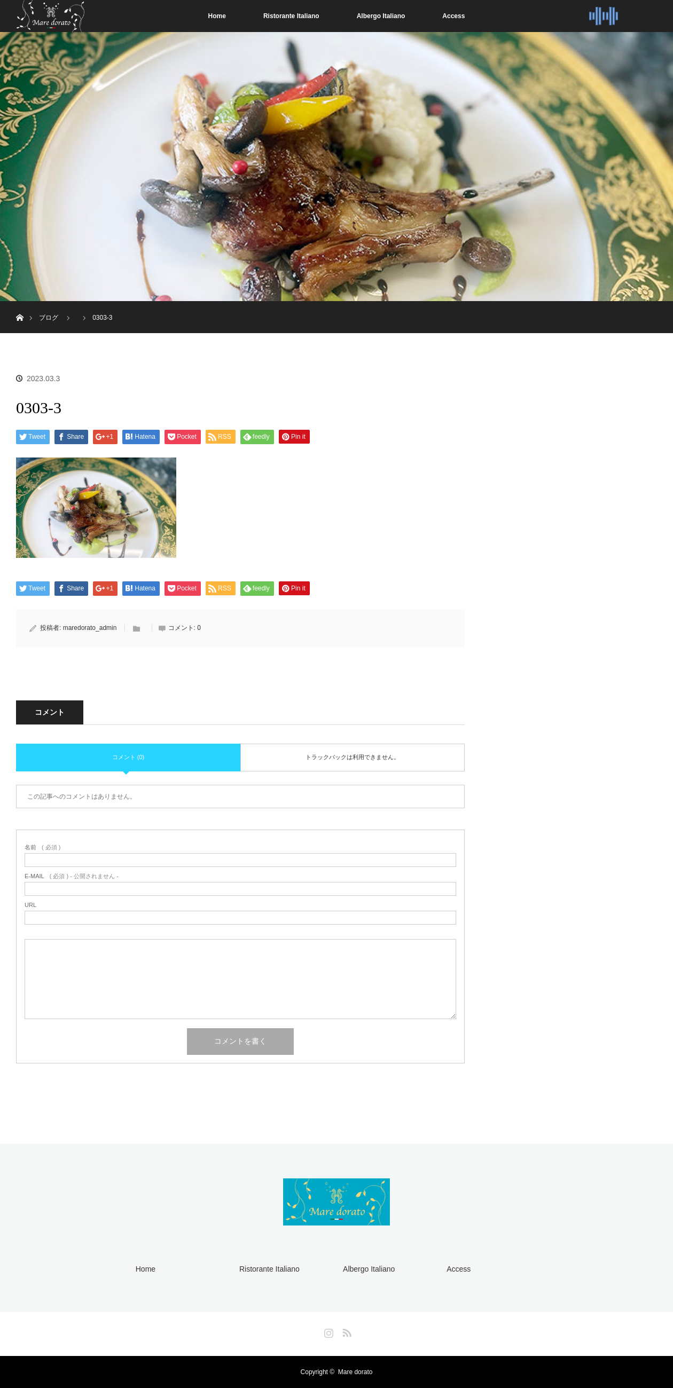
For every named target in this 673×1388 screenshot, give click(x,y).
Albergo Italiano (381, 16)
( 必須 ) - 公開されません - (72, 876)
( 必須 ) (42, 847)
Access (453, 16)
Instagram (327, 1331)
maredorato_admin (90, 628)
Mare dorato (355, 1372)
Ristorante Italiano (291, 16)
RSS (346, 1331)
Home (217, 16)
